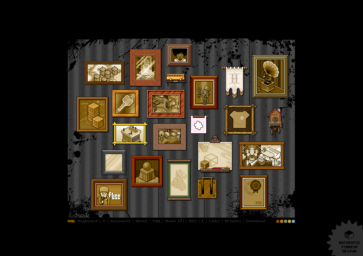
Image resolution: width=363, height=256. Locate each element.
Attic (170, 137)
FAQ (156, 221)
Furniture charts (146, 68)
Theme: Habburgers (281, 221)
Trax (270, 76)
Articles (233, 221)
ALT (215, 154)
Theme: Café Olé (285, 221)
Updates (170, 221)
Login (72, 221)
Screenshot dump (166, 104)
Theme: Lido (293, 221)
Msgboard (88, 221)
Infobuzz (176, 80)
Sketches (179, 180)
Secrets (234, 82)
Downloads (255, 221)
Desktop (109, 194)
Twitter (203, 221)
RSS (193, 221)
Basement (120, 221)
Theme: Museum (277, 221)
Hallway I (204, 93)
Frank (262, 156)
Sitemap (104, 221)
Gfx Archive (114, 162)
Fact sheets (104, 73)
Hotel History (179, 55)
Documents (254, 192)
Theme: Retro (289, 221)
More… (66, 35)
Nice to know (126, 104)
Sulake (198, 124)
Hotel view (130, 134)
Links (215, 221)
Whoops (207, 189)
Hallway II (147, 171)
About (141, 221)
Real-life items (240, 120)
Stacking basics (93, 115)
